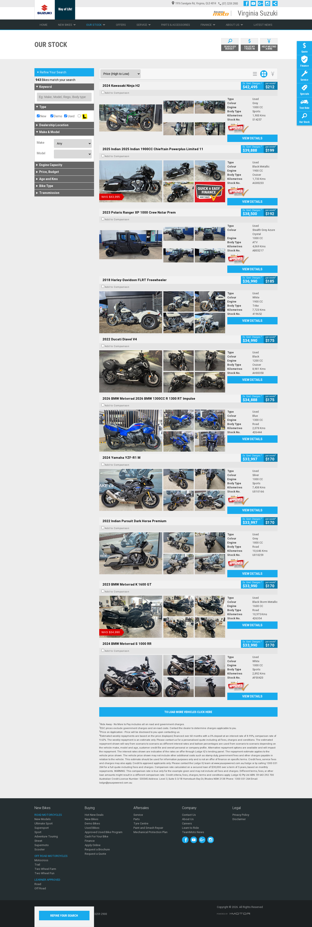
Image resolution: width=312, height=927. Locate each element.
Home (43, 25)
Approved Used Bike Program (103, 832)
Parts (136, 819)
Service (143, 25)
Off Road (40, 888)
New (41, 116)
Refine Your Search (51, 72)
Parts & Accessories (175, 25)
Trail (37, 864)
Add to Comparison (117, 92)
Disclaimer (239, 819)
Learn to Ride (190, 828)
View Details (252, 138)
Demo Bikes (92, 823)
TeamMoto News (193, 832)
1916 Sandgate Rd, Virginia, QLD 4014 (194, 3)
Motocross (41, 860)
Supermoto (41, 845)
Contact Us (189, 815)
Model (41, 153)
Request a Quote (95, 854)
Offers (121, 25)
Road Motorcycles (48, 815)
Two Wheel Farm (45, 869)
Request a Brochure (97, 849)
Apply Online (93, 845)
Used (69, 116)
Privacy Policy (240, 815)
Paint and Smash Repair (148, 828)
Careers (187, 823)
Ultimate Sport (43, 823)
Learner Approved (47, 880)
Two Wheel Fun (44, 873)
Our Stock (95, 25)
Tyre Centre (140, 823)
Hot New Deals (94, 815)
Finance (208, 25)
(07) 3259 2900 (230, 3)
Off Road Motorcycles (51, 856)
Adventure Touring (46, 836)
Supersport (41, 828)
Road (37, 884)
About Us (234, 25)
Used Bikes (92, 828)
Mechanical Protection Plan (150, 832)
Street (38, 841)
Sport (37, 832)
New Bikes (67, 25)
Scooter (39, 849)
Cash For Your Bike (96, 836)
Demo (56, 116)
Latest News (263, 25)
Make (40, 143)
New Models (42, 819)
